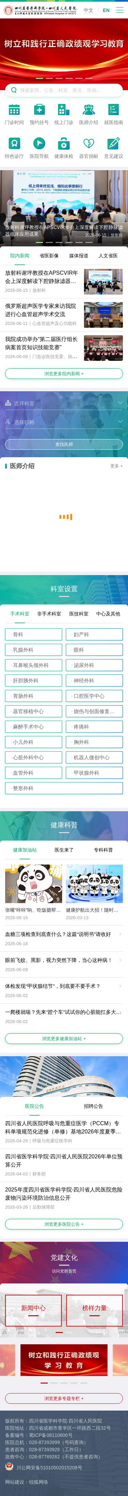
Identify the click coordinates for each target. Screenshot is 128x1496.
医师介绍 (22, 466)
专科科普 (103, 850)
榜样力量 (94, 1308)
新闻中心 (33, 1308)
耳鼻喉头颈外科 (31, 665)
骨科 (18, 634)
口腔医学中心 (89, 696)
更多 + (116, 465)
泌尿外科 (84, 665)
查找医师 (64, 444)
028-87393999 (44, 1442)
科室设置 (64, 589)
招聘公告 (93, 1106)
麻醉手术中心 (28, 727)
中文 (88, 10)
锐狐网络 (38, 1482)
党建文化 (64, 1260)
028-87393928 (44, 1449)
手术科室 (19, 613)
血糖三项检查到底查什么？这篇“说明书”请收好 (58, 934)
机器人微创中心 (92, 757)
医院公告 (34, 1106)
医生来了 (64, 850)
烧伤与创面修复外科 (97, 711)
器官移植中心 (28, 711)
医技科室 (78, 613)
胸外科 (81, 742)
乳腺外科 (23, 650)
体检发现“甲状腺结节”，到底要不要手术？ (53, 986)
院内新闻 (19, 255)
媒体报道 (78, 255)
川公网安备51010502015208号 (43, 1466)
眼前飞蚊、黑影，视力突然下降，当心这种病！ (59, 960)
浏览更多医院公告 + (64, 1224)
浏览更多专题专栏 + (64, 1398)
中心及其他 (108, 613)
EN (106, 10)
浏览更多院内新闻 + (64, 373)
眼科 (79, 650)
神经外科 (84, 680)
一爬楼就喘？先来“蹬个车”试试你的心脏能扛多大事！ (65, 1012)
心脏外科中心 (28, 757)
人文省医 (108, 255)
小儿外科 (23, 742)
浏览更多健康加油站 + (64, 1038)
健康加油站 (25, 850)
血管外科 (23, 773)
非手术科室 (49, 613)
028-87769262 (44, 1456)
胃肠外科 (23, 696)
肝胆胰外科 (26, 680)
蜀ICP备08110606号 (51, 1435)
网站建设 (14, 1482)
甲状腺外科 (86, 773)
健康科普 (64, 825)
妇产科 (81, 634)
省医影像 (49, 255)
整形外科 (23, 788)
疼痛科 (81, 727)
